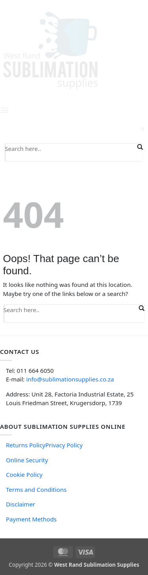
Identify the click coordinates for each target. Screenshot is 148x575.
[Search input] (70, 148)
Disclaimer (20, 504)
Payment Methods (31, 519)
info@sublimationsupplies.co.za (70, 379)
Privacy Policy (64, 445)
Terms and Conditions (36, 489)
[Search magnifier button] (139, 147)
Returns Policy (25, 445)
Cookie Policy (24, 474)
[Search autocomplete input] (70, 158)
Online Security (27, 460)
